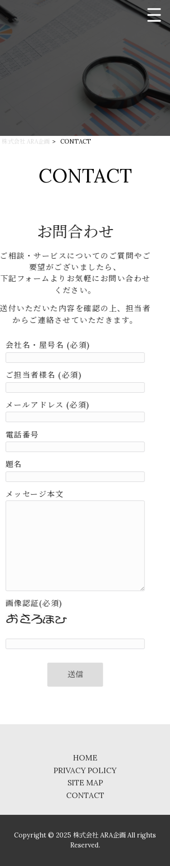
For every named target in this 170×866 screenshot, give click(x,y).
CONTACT (85, 795)
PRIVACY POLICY (85, 770)
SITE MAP (85, 783)
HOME (85, 758)
